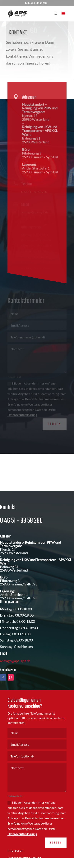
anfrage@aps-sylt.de (15, 669)
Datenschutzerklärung (22, 412)
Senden (54, 422)
